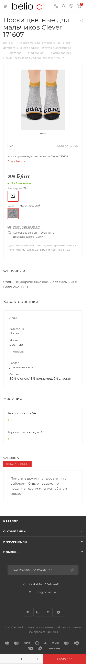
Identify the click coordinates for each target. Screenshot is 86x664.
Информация (15, 541)
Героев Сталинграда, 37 (26, 432)
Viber (48, 612)
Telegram (27, 612)
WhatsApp (58, 612)
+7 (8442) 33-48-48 (44, 584)
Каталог (10, 521)
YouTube (37, 612)
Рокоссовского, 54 (22, 413)
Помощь (11, 552)
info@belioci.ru (46, 592)
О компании (14, 531)
